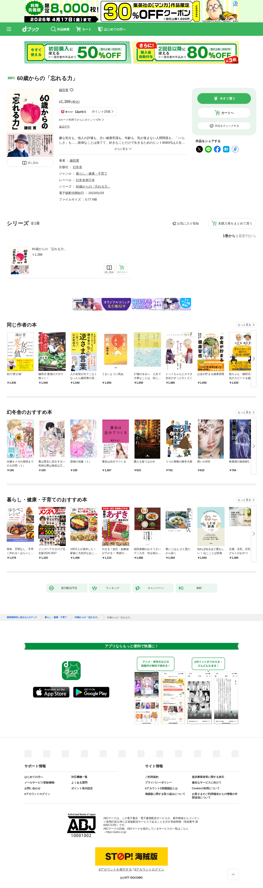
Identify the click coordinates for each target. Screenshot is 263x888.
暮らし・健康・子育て (91, 173)
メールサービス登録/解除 (39, 782)
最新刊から (247, 236)
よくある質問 (79, 782)
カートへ (227, 113)
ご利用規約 (151, 777)
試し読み (33, 162)
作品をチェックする (227, 125)
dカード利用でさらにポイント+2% (80, 119)
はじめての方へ (33, 777)
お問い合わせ (32, 788)
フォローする (71, 90)
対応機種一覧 (79, 777)
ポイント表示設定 (82, 788)
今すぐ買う (227, 98)
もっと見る (244, 324)
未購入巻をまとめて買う (235, 223)
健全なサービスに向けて (206, 782)
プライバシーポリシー (158, 782)
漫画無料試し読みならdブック (22, 617)
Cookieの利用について (206, 788)
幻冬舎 (77, 167)
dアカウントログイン (37, 794)
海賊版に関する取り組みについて (165, 794)
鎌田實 (63, 90)
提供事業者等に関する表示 (208, 777)
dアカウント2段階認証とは (161, 788)
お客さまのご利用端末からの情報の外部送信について (215, 795)
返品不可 (64, 126)
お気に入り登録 (188, 223)
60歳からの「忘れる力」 (49, 249)
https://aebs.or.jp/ (116, 832)
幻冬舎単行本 (85, 180)
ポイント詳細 (101, 111)
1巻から (229, 236)
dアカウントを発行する (115, 869)
